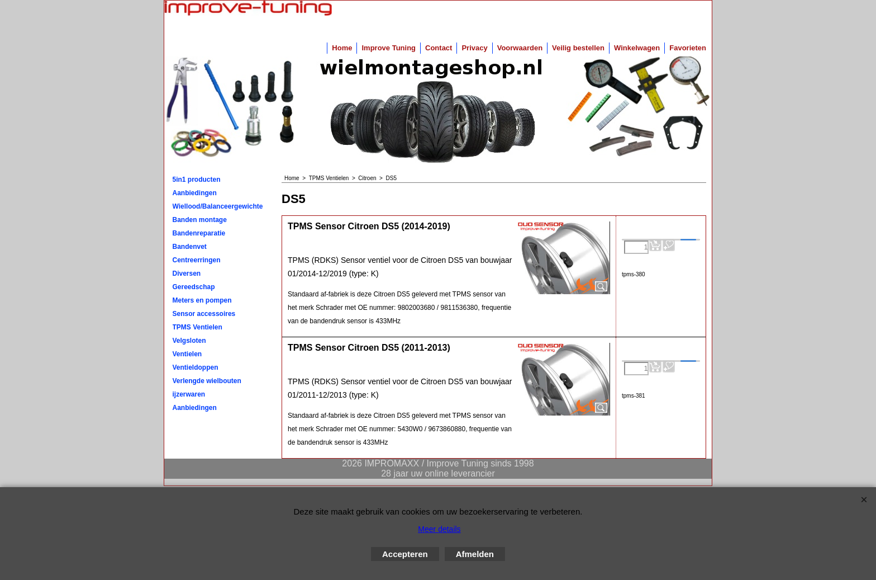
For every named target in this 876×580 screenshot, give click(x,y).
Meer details (439, 529)
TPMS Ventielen (197, 327)
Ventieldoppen (195, 367)
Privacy (474, 48)
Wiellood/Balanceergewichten (218, 206)
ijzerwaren (189, 394)
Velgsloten (189, 341)
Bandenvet (190, 247)
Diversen (187, 273)
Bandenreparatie (199, 233)
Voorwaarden (519, 48)
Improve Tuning (388, 48)
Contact (438, 48)
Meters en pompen (202, 300)
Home (342, 48)
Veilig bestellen (578, 48)
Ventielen (187, 354)
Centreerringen (197, 260)
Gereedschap (194, 287)
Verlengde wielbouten (207, 381)
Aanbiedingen (195, 193)
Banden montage (200, 220)
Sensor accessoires (204, 314)
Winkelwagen (637, 48)
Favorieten (687, 48)
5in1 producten (197, 179)
